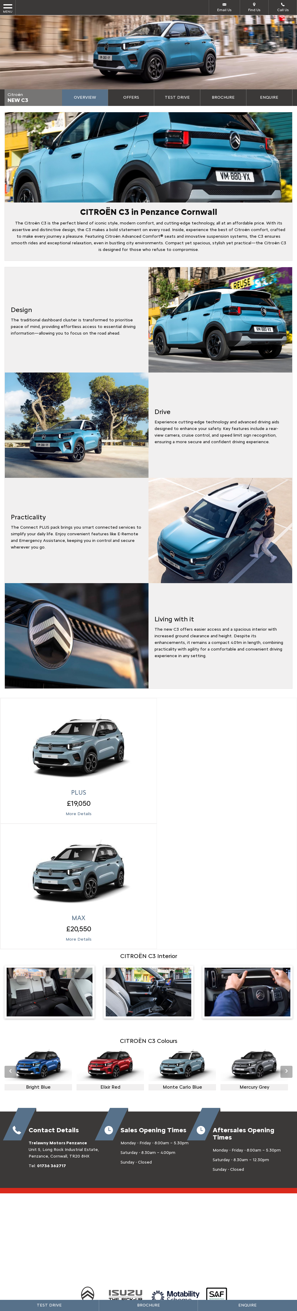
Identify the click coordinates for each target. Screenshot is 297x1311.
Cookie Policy (163, 1230)
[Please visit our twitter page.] (155, 1173)
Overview (85, 97)
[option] (38, 922)
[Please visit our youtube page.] (168, 1173)
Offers (131, 97)
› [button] (286, 923)
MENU (7, 8)
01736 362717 (51, 1017)
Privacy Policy (133, 1230)
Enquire (269, 97)
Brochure (223, 97)
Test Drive (177, 97)
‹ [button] (10, 923)
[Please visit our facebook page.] (142, 1173)
